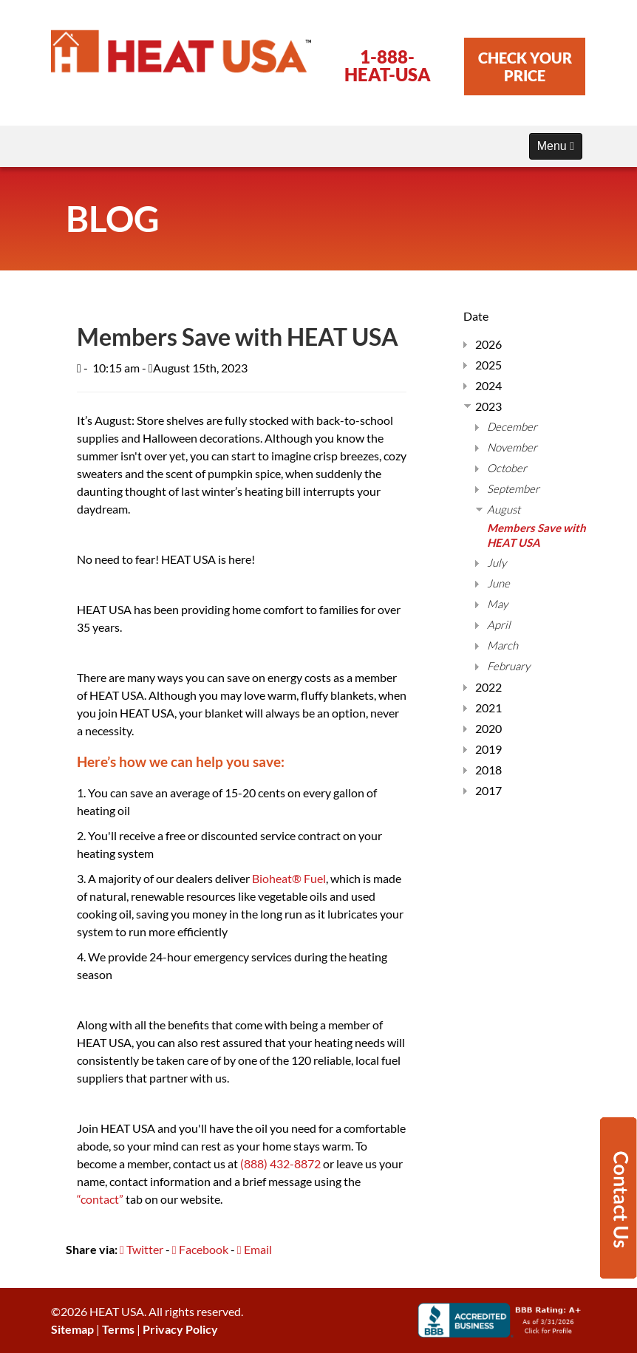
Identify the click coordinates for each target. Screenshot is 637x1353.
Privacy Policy (180, 1329)
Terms (118, 1329)
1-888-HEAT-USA (387, 65)
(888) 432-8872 (280, 1163)
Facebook (200, 1249)
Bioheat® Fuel (289, 878)
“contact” (100, 1199)
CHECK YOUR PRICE (525, 66)
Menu (555, 146)
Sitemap (72, 1329)
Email (254, 1249)
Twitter (141, 1249)
